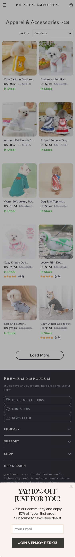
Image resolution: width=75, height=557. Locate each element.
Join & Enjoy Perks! (37, 543)
